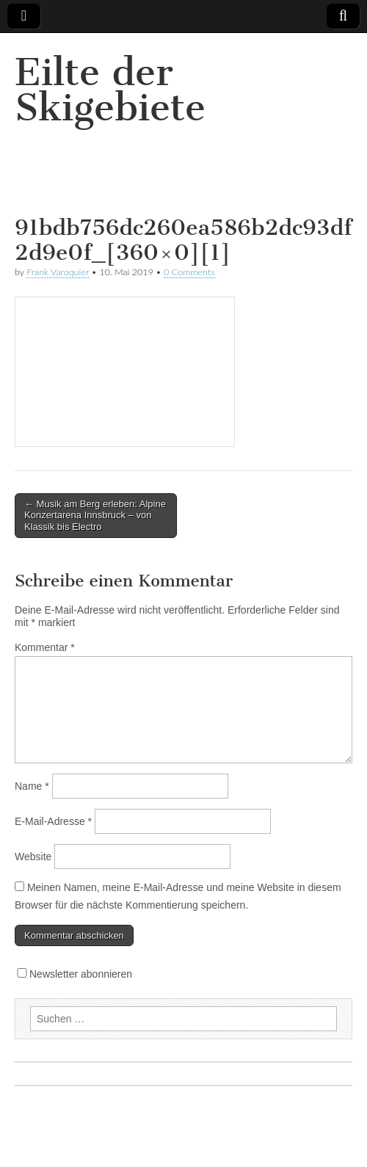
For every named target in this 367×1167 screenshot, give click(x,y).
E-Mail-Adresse (53, 821)
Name (32, 786)
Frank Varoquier (57, 271)
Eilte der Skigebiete (110, 90)
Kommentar (45, 647)
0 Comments (189, 271)
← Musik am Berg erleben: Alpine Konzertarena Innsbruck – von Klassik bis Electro (95, 515)
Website (33, 856)
